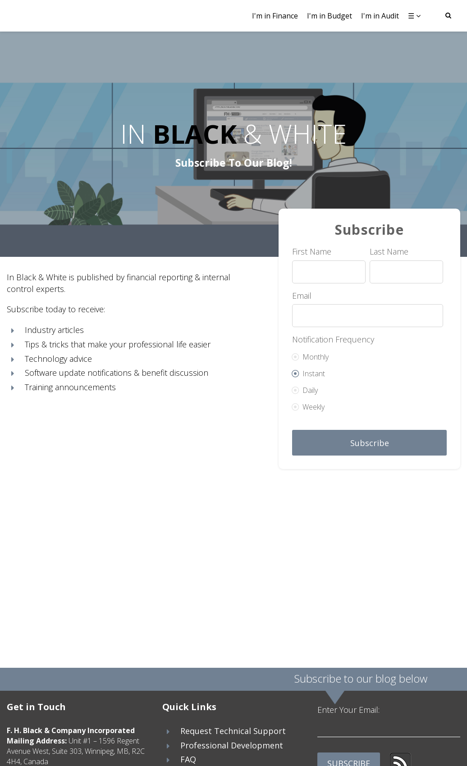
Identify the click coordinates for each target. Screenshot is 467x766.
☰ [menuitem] (411, 16)
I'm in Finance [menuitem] (275, 16)
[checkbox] (367, 379)
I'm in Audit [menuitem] (380, 16)
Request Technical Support (233, 730)
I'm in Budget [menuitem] (329, 16)
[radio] (367, 354)
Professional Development (231, 745)
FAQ (188, 759)
